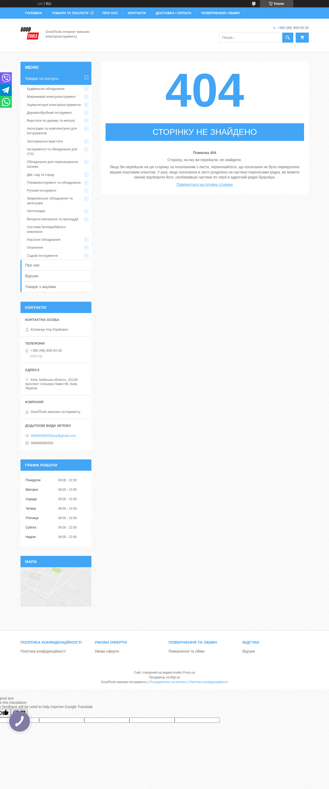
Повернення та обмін (187, 651)
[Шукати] (287, 38)
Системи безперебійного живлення (46, 229)
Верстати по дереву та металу (51, 120)
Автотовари (36, 211)
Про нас (110, 13)
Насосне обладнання (43, 240)
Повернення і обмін (220, 13)
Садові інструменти (42, 256)
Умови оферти (107, 651)
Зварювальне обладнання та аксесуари (50, 200)
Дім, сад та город (40, 175)
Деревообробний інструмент (49, 113)
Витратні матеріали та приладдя (53, 219)
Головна (33, 13)
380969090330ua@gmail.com (53, 436)
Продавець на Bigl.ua (164, 677)
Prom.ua (189, 672)
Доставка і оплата (173, 13)
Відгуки (31, 276)
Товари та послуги (70, 13)
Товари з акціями (40, 286)
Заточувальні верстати (45, 141)
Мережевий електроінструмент (51, 97)
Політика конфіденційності (43, 651)
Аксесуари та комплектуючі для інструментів (52, 130)
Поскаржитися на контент (168, 682)
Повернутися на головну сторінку (204, 184)
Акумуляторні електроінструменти (54, 105)
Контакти (137, 13)
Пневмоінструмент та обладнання (54, 183)
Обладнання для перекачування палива (52, 164)
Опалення (35, 247)
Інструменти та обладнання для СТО (52, 151)
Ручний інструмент (42, 190)
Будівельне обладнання (46, 89)
